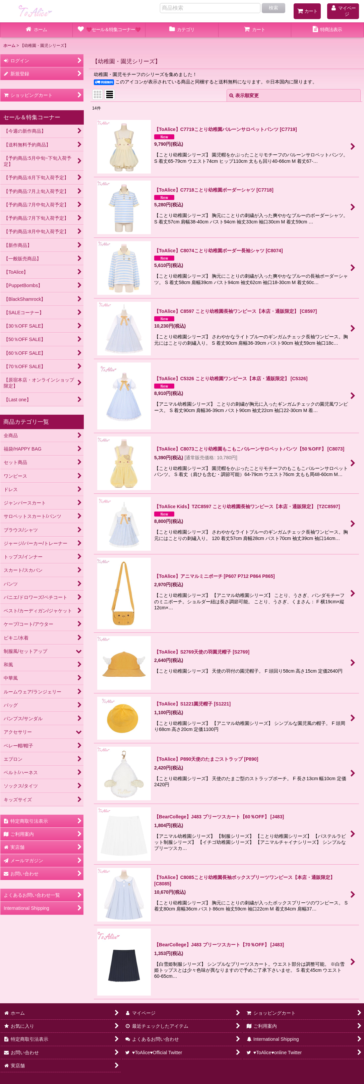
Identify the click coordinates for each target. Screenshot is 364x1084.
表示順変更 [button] (244, 95)
